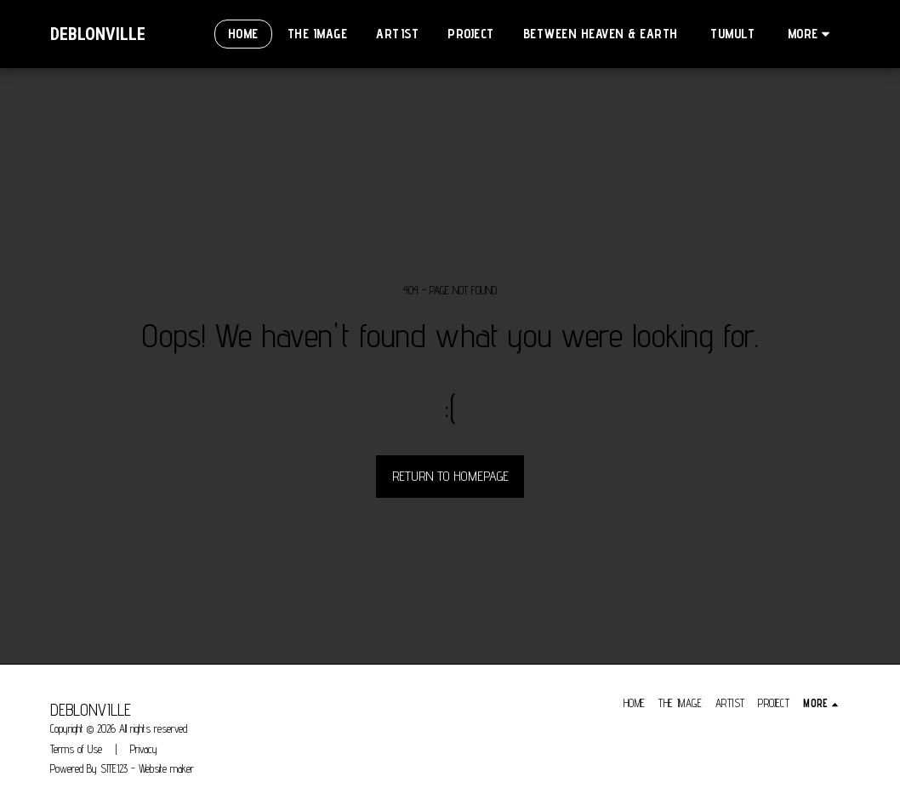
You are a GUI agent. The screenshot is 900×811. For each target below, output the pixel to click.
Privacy (143, 749)
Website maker (166, 768)
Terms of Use (76, 749)
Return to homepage (450, 476)
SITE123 (114, 768)
